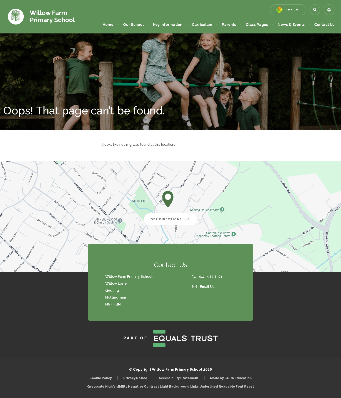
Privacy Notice (135, 378)
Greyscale (95, 386)
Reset (249, 386)
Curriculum (202, 24)
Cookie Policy (100, 378)
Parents (229, 24)
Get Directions (170, 219)
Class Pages (257, 24)
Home (108, 24)
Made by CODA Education (231, 378)
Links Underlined (204, 386)
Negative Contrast (143, 386)
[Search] (314, 9)
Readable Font (231, 386)
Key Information (167, 24)
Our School (133, 24)
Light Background (174, 386)
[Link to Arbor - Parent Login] (288, 9)
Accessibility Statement (179, 378)
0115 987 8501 (207, 276)
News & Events (291, 24)
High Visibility (116, 386)
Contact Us (324, 24)
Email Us (203, 287)
